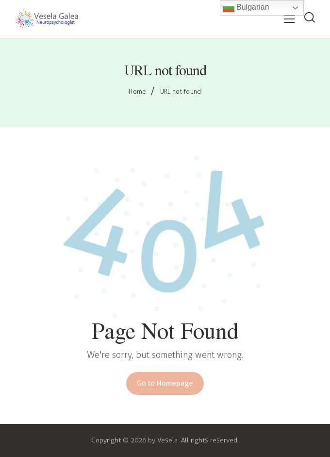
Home (137, 91)
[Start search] (309, 18)
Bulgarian (246, 8)
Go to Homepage (165, 383)
